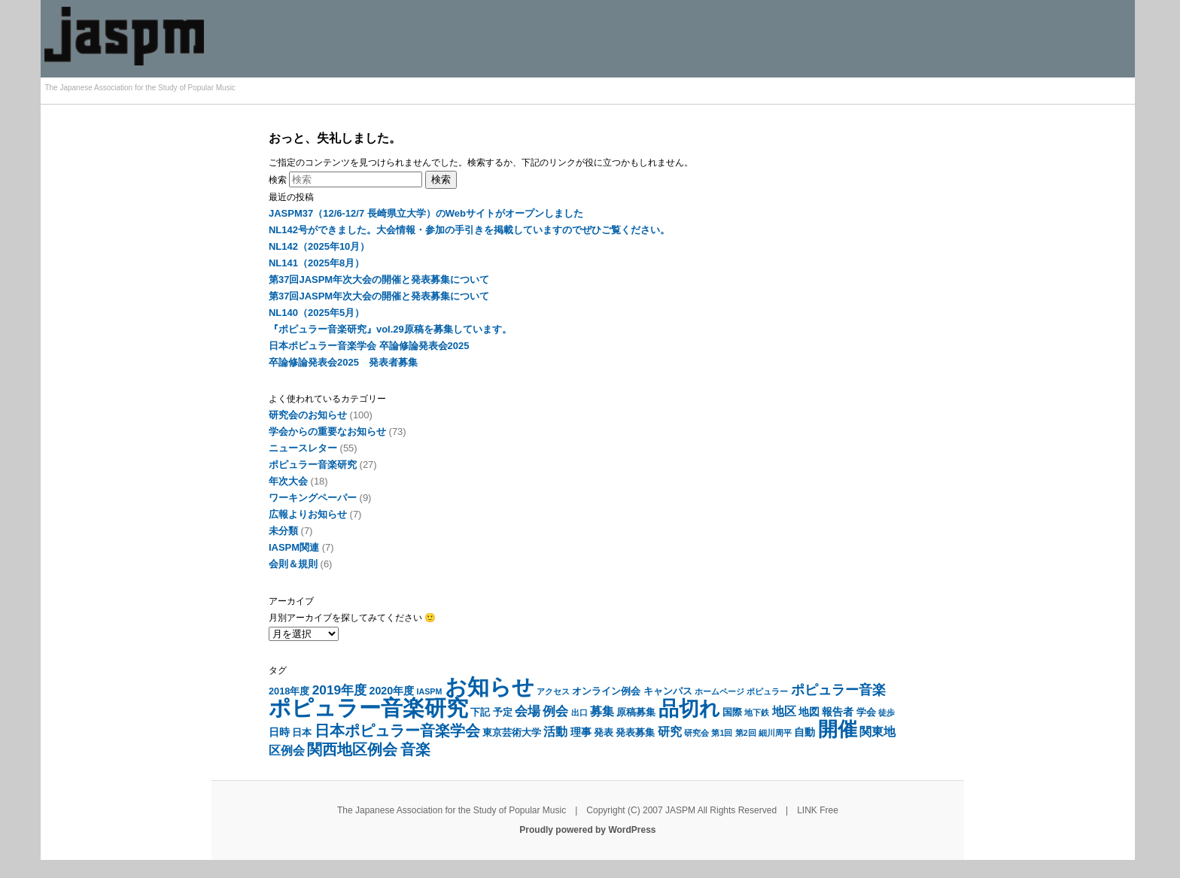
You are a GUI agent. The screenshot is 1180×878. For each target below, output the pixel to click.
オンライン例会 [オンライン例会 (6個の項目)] (606, 691)
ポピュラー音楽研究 (313, 464)
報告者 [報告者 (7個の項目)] (837, 712)
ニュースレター (303, 448)
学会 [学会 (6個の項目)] (866, 712)
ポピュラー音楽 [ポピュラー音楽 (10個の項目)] (838, 689)
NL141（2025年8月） (316, 263)
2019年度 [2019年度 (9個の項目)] (339, 689)
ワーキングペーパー (313, 497)
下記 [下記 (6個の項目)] (480, 712)
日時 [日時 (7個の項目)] (279, 732)
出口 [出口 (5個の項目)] (579, 712)
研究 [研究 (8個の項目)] (670, 731)
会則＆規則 (293, 564)
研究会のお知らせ (308, 415)
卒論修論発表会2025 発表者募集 (343, 362)
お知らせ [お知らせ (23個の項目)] (489, 687)
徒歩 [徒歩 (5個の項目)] (886, 712)
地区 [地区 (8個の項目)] (784, 711)
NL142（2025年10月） (319, 246)
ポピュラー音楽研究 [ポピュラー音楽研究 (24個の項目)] (368, 707)
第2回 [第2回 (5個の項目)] (745, 732)
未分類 (283, 530)
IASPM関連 (294, 547)
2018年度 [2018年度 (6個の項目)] (289, 691)
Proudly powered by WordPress (587, 830)
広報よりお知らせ (308, 514)
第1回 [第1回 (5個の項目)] (721, 732)
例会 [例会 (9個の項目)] (555, 711)
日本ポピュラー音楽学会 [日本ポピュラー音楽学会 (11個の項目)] (397, 730)
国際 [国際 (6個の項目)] (732, 712)
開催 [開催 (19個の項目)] (837, 729)
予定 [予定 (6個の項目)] (502, 712)
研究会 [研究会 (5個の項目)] (696, 732)
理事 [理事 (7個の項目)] (581, 732)
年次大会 (288, 481)
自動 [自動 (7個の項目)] (804, 732)
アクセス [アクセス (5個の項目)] (553, 691)
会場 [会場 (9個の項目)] (527, 711)
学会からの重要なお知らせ (327, 431)
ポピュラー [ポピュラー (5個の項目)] (767, 691)
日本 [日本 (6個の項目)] (302, 732)
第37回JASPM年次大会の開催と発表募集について (379, 279)
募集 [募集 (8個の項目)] (602, 711)
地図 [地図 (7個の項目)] (809, 712)
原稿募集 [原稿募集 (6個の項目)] (635, 712)
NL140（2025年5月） (316, 312)
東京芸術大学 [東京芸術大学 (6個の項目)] (511, 732)
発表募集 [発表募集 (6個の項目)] (635, 732)
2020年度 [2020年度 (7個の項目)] (391, 691)
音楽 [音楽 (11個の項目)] (415, 749)
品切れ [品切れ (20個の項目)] (689, 708)
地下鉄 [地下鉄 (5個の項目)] (756, 712)
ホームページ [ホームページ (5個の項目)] (719, 691)
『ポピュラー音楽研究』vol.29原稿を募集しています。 (390, 329)
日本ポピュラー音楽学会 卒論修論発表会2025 (369, 345)
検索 (278, 180)
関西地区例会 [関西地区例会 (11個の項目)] (352, 749)
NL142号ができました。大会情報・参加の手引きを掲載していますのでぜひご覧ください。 (469, 229)
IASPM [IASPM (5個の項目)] (429, 691)
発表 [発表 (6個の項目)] (603, 732)
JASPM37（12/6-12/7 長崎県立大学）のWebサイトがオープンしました (426, 213)
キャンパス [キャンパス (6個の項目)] (667, 691)
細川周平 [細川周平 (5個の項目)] (775, 732)
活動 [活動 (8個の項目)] (555, 731)
